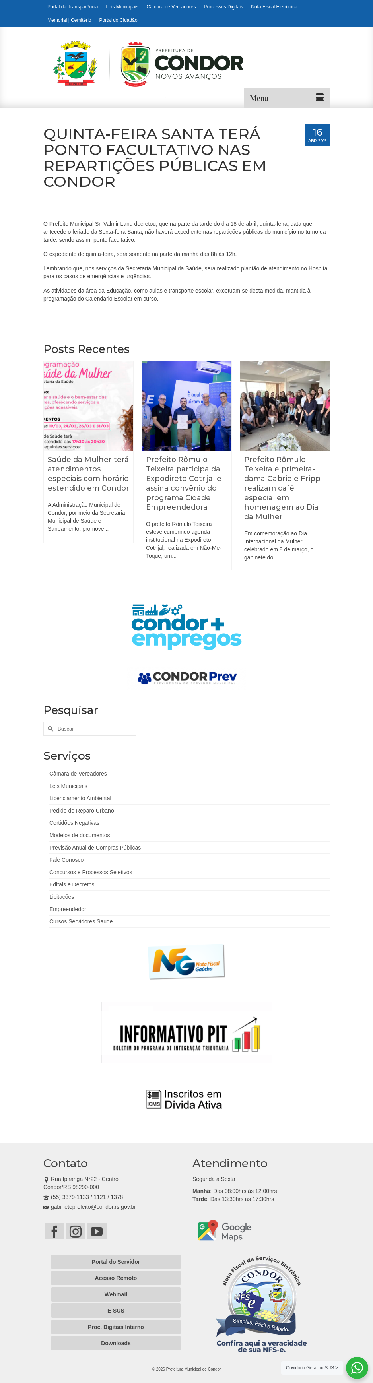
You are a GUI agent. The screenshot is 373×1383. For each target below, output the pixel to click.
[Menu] (287, 98)
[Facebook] (54, 1231)
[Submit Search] (49, 729)
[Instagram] (75, 1231)
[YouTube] (97, 1231)
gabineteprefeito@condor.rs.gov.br (89, 1207)
